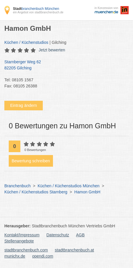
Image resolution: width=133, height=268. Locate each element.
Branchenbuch (17, 186)
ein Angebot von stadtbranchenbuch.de (38, 12)
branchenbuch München (36, 9)
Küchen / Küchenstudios (26, 42)
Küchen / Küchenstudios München (68, 186)
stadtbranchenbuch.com (26, 250)
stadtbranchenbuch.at (74, 250)
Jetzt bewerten (52, 50)
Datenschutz (58, 235)
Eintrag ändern (23, 105)
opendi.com (42, 256)
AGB (80, 235)
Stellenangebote (19, 241)
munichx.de (14, 256)
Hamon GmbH (87, 192)
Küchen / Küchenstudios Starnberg (35, 192)
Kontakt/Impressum (22, 235)
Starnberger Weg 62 (63, 65)
